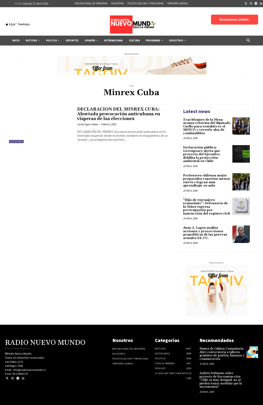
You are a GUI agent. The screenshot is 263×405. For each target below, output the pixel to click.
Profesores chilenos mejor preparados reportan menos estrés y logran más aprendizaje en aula (206, 181)
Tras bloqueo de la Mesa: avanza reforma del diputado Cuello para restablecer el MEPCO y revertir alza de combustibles (206, 126)
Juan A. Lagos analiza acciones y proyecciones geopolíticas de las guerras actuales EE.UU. (205, 233)
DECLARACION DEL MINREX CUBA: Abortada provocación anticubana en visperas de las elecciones (118, 114)
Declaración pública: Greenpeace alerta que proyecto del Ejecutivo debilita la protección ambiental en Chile (201, 154)
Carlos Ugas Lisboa (87, 124)
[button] (248, 41)
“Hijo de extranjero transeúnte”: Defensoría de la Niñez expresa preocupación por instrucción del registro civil (206, 207)
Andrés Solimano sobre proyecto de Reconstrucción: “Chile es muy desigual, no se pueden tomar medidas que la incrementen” (221, 380)
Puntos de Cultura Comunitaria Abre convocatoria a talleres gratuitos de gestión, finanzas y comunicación (222, 354)
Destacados (16, 141)
